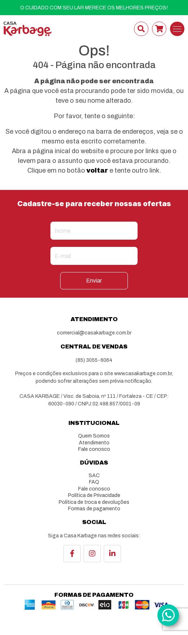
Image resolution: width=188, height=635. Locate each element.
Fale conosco (94, 449)
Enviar (94, 280)
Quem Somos (94, 436)
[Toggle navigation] (177, 29)
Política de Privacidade (94, 495)
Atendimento (94, 442)
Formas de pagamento (94, 508)
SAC (94, 475)
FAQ (94, 482)
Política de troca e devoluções (94, 502)
